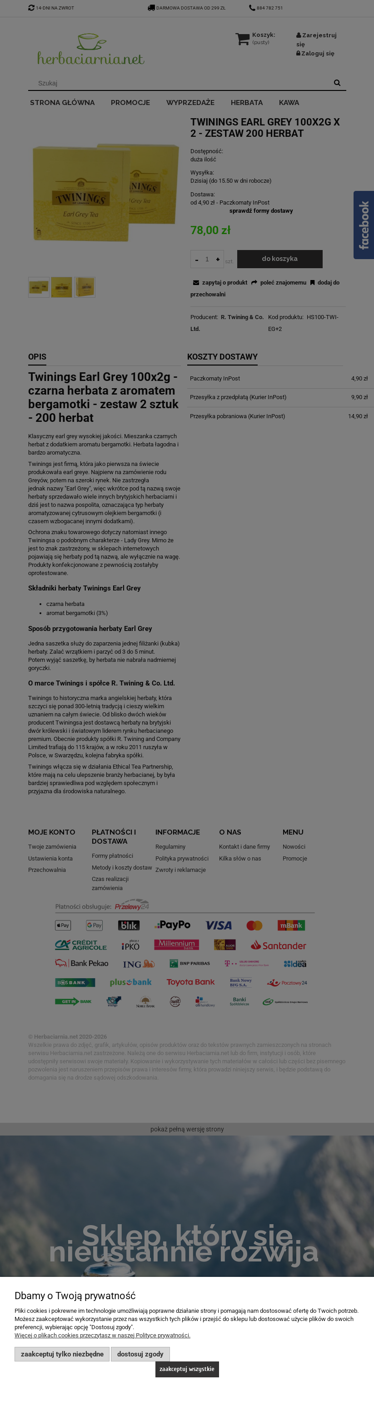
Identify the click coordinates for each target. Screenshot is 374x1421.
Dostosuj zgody (140, 1354)
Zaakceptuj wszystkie (187, 1369)
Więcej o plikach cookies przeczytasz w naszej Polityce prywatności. (102, 1335)
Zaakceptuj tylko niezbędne (62, 1354)
